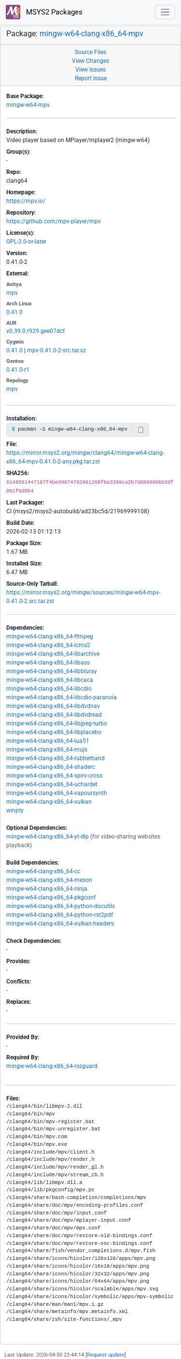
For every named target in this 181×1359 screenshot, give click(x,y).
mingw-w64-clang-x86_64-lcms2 (48, 645)
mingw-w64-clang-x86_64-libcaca (49, 680)
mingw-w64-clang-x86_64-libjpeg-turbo (56, 723)
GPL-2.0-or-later (26, 241)
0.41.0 (14, 312)
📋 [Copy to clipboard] (140, 429)
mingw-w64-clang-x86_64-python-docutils (60, 906)
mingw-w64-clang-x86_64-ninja (46, 888)
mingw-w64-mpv (28, 104)
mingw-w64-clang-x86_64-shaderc (50, 767)
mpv (12, 292)
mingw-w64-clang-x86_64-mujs (46, 749)
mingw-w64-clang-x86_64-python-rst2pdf (59, 914)
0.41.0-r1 (17, 369)
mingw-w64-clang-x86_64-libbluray (51, 671)
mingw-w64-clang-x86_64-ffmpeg (49, 636)
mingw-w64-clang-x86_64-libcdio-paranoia (61, 697)
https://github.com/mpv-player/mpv (53, 221)
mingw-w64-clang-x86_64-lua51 (47, 740)
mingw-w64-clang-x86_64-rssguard (51, 1066)
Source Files (90, 52)
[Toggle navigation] (165, 12)
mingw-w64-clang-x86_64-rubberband (55, 758)
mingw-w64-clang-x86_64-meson (49, 880)
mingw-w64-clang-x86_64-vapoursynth (56, 793)
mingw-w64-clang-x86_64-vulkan (49, 801)
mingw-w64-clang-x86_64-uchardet (51, 784)
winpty (15, 810)
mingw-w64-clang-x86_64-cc (43, 871)
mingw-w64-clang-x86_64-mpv (91, 33)
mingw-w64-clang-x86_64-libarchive (52, 654)
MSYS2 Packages (44, 12)
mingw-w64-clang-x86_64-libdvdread (54, 714)
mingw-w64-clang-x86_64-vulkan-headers (60, 923)
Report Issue (91, 78)
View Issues (90, 69)
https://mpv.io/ (25, 201)
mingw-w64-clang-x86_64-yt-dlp (47, 836)
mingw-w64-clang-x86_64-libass (48, 662)
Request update (106, 1355)
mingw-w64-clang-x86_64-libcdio (49, 688)
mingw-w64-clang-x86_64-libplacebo (53, 732)
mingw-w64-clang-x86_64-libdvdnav (53, 706)
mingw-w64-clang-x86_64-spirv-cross (54, 775)
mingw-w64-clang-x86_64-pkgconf (51, 897)
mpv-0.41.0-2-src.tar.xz (56, 350)
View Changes (90, 61)
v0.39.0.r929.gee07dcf (35, 331)
